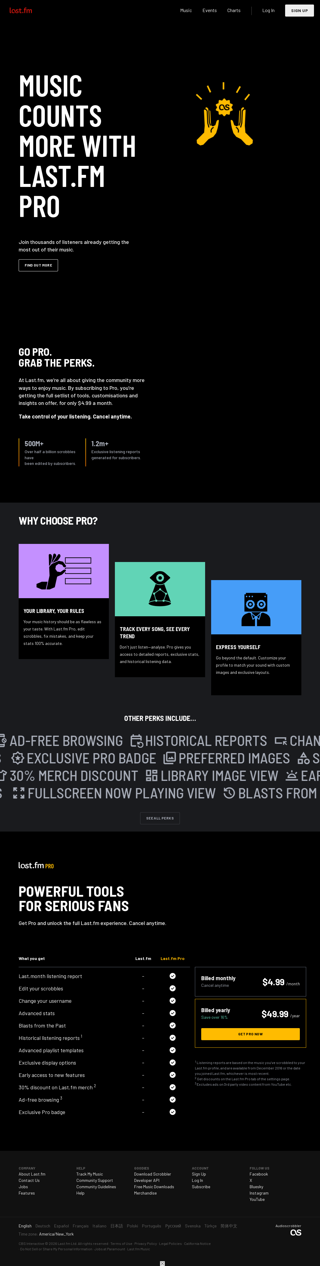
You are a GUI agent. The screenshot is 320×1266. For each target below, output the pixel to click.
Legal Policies (170, 1243)
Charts (234, 10)
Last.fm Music (138, 1249)
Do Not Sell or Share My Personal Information (56, 1249)
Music (186, 10)
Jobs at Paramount (109, 1249)
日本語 (116, 1225)
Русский (173, 1225)
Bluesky (256, 1186)
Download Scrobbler (152, 1173)
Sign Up (299, 10)
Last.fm (28, 10)
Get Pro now (250, 1034)
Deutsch (42, 1225)
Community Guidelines (96, 1186)
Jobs (23, 1186)
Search (169, 10)
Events (209, 10)
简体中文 (228, 1225)
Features (27, 1192)
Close (162, 1263)
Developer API (146, 1180)
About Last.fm (32, 1173)
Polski (132, 1225)
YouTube (257, 1199)
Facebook (259, 1173)
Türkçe (211, 1225)
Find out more (38, 265)
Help (80, 1192)
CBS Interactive (31, 1243)
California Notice (197, 1243)
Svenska (193, 1225)
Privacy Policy (145, 1243)
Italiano (99, 1225)
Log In (268, 10)
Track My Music (89, 1173)
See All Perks (160, 818)
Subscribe (201, 1186)
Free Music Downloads (154, 1186)
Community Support (94, 1180)
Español (61, 1225)
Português (151, 1225)
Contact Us (29, 1180)
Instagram (259, 1192)
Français (81, 1225)
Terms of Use (121, 1243)
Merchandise (145, 1192)
